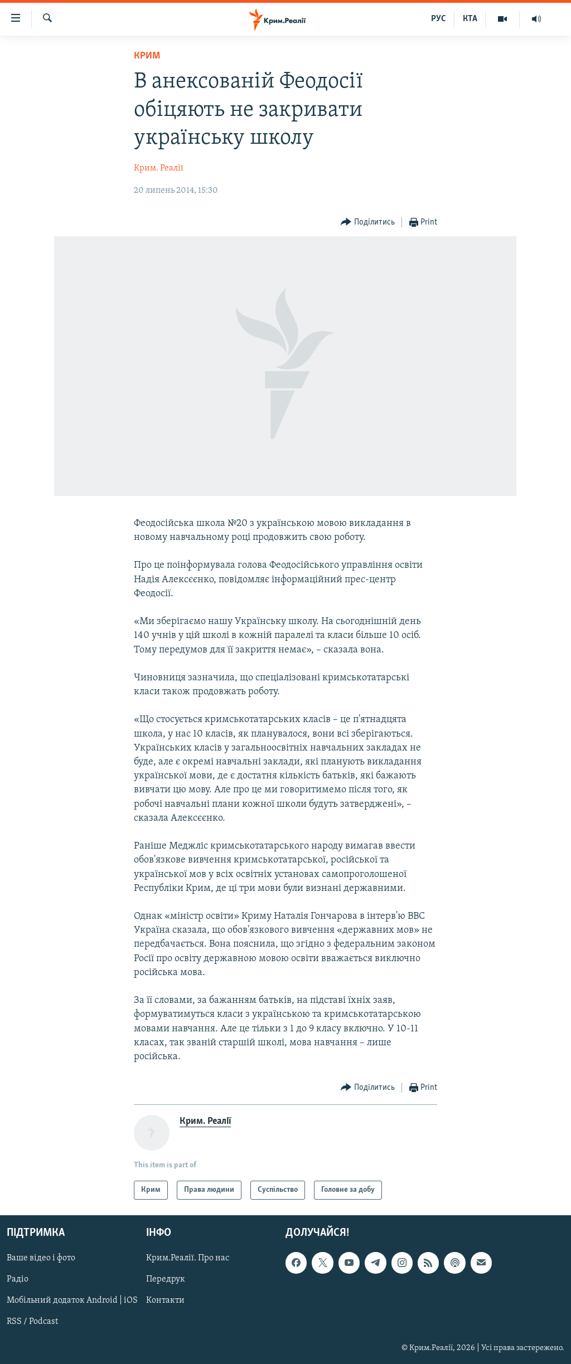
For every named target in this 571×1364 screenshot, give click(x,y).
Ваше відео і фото (41, 1258)
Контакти (165, 1301)
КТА (470, 18)
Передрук (165, 1279)
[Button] (368, 222)
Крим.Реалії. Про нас (187, 1258)
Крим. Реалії (158, 168)
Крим (147, 56)
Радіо (17, 1279)
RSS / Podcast (32, 1322)
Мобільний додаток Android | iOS (72, 1301)
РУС (438, 18)
